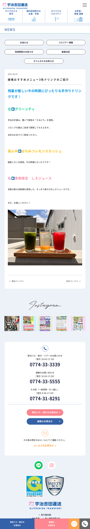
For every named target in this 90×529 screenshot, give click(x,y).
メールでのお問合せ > (45, 445)
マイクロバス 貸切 (11, 12)
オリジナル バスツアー (56, 12)
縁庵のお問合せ (45, 421)
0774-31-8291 (45, 398)
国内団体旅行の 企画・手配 (34, 12)
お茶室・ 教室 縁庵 (78, 12)
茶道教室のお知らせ (24, 52)
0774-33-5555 (45, 381)
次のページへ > (73, 281)
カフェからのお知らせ (44, 61)
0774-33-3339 (45, 364)
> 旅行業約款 (45, 515)
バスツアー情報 (66, 43)
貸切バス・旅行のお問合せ (45, 412)
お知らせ (24, 43)
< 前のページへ (16, 281)
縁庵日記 (66, 52)
